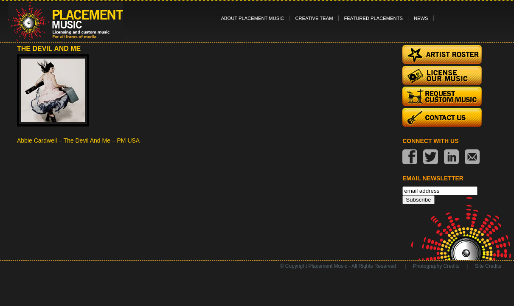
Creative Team (314, 18)
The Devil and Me (49, 48)
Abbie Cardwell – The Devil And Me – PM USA (78, 140)
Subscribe (418, 200)
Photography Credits (436, 266)
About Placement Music (252, 18)
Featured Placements (373, 18)
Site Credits (488, 266)
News (421, 18)
